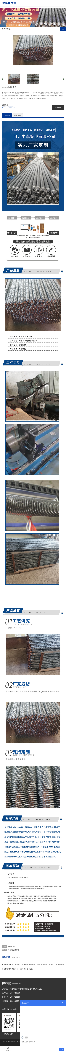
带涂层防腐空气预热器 (45, 964)
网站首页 (8, 1049)
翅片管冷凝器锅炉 (26, 969)
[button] (29, 24)
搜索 (63, 29)
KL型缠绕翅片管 (13, 950)
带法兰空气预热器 (28, 964)
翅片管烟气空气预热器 (10, 969)
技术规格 (17, 115)
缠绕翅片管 (12, 946)
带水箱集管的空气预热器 (11, 964)
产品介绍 (7, 115)
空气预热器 (60, 964)
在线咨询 (58, 107)
